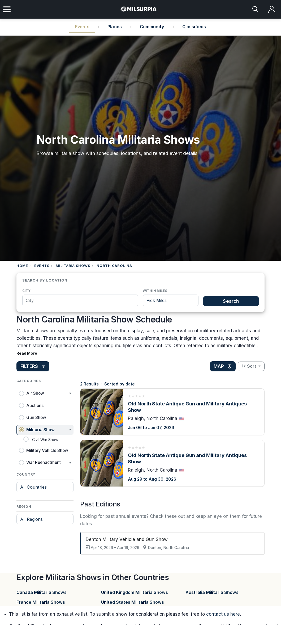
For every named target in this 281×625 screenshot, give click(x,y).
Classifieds (194, 26)
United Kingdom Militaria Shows (134, 592)
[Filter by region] (45, 519)
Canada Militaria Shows (41, 592)
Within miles (155, 291)
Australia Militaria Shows (212, 592)
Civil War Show (45, 439)
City (26, 291)
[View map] (223, 366)
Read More (26, 353)
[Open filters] (32, 366)
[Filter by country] (45, 487)
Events (82, 26)
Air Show (35, 393)
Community (152, 26)
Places (114, 26)
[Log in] (272, 9)
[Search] (256, 9)
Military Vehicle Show (47, 450)
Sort (249, 366)
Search (231, 301)
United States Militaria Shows (132, 602)
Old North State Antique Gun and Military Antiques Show (187, 407)
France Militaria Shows (40, 602)
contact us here (223, 614)
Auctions (35, 405)
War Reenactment (43, 462)
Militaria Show (40, 429)
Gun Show (36, 417)
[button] (45, 393)
